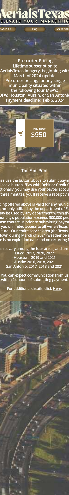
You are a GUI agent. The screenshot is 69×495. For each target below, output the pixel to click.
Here (57, 288)
